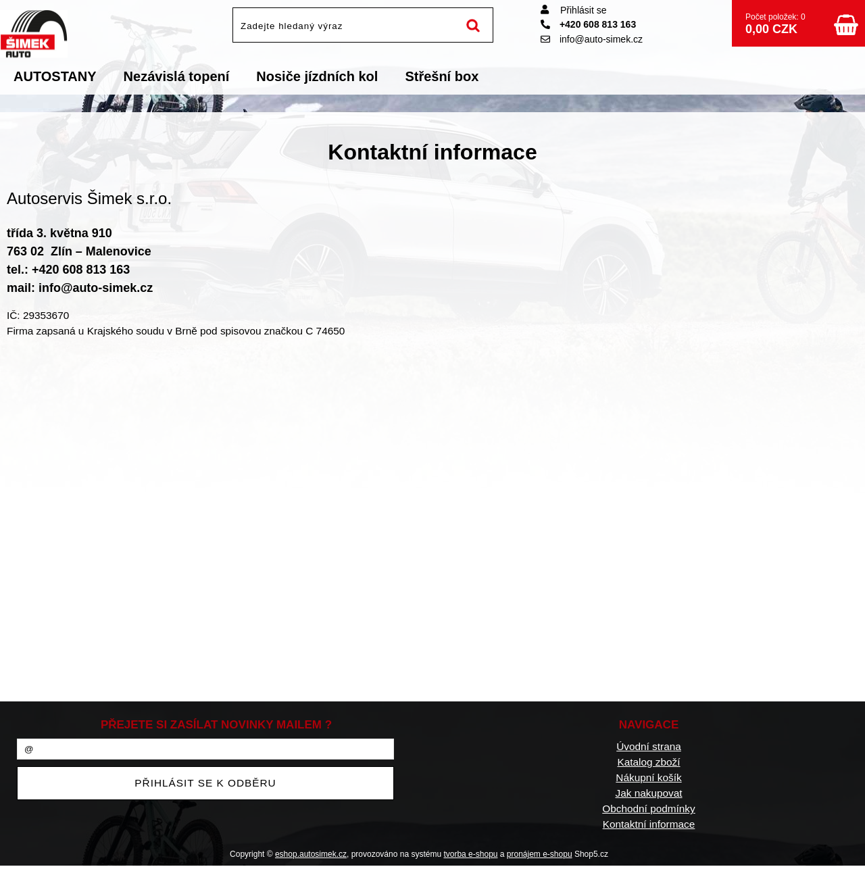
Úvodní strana (648, 746)
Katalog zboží (648, 762)
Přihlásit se (583, 10)
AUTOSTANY (55, 76)
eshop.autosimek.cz (311, 854)
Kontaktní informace (649, 824)
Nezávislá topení (177, 76)
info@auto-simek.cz (592, 39)
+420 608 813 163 (588, 24)
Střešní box (441, 76)
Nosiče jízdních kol (317, 76)
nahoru (845, 849)
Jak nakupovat (648, 793)
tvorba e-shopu (470, 854)
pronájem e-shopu (539, 854)
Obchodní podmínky (648, 808)
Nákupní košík (648, 777)
